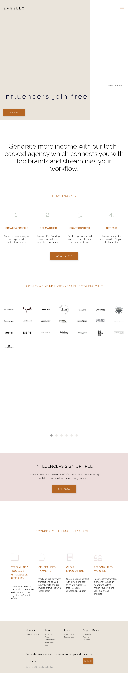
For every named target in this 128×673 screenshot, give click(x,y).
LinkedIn (86, 640)
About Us (48, 634)
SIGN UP (14, 112)
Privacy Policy (69, 634)
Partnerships (49, 640)
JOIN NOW (64, 489)
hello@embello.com (33, 634)
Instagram (87, 634)
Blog (46, 645)
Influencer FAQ (64, 256)
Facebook (86, 637)
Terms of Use (69, 637)
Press (47, 637)
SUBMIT (88, 661)
